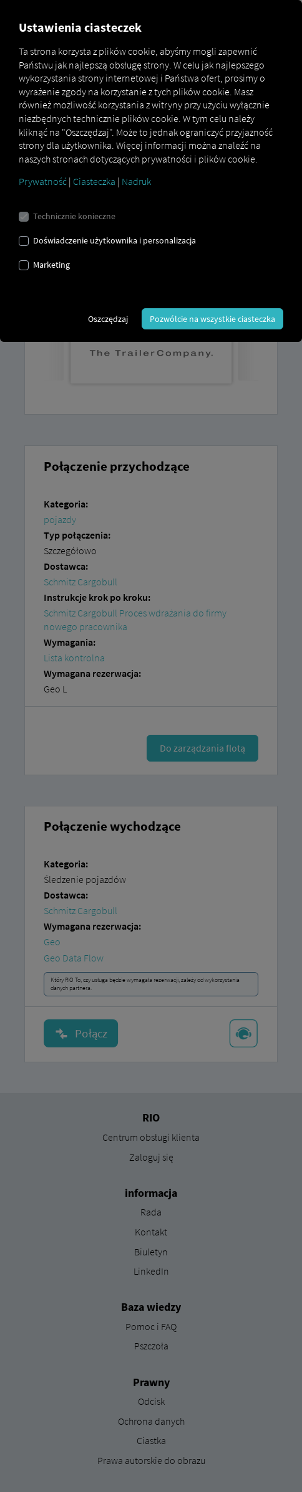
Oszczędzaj (108, 318)
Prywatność (43, 181)
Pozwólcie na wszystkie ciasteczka (212, 318)
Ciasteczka (94, 181)
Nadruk (136, 181)
